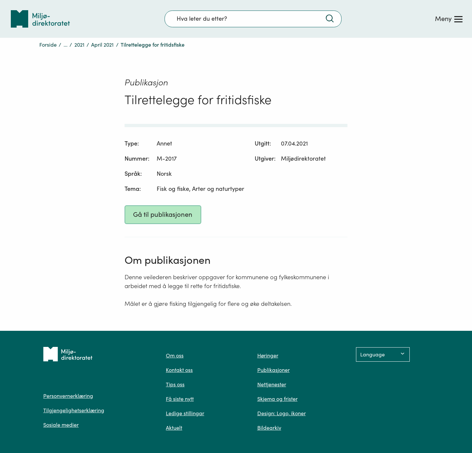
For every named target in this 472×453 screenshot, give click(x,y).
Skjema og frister (277, 399)
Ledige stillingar (185, 413)
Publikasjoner (273, 370)
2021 (79, 44)
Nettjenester (271, 384)
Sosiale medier (61, 424)
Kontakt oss (179, 370)
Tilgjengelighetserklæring (73, 410)
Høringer (267, 355)
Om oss (175, 355)
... (66, 44)
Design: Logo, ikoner (281, 413)
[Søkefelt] (253, 19)
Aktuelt (174, 427)
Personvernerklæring (68, 396)
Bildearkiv (269, 427)
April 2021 (102, 44)
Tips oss (175, 384)
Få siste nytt (180, 399)
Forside (48, 44)
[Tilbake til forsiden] (40, 19)
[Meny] (448, 19)
